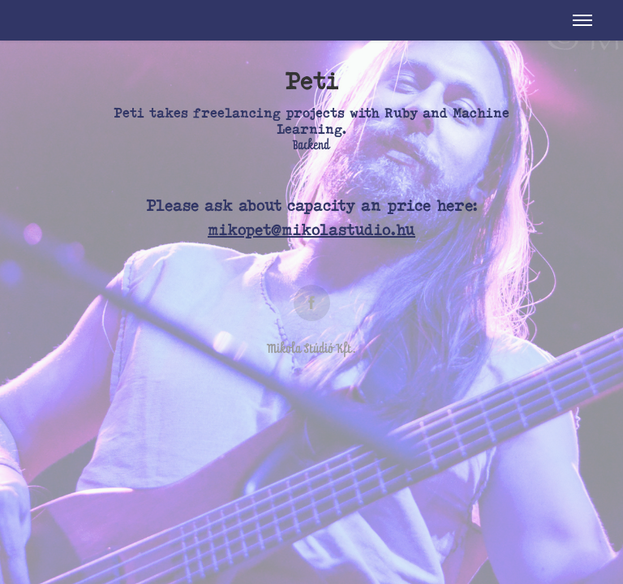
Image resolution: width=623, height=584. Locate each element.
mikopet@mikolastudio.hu (311, 229)
